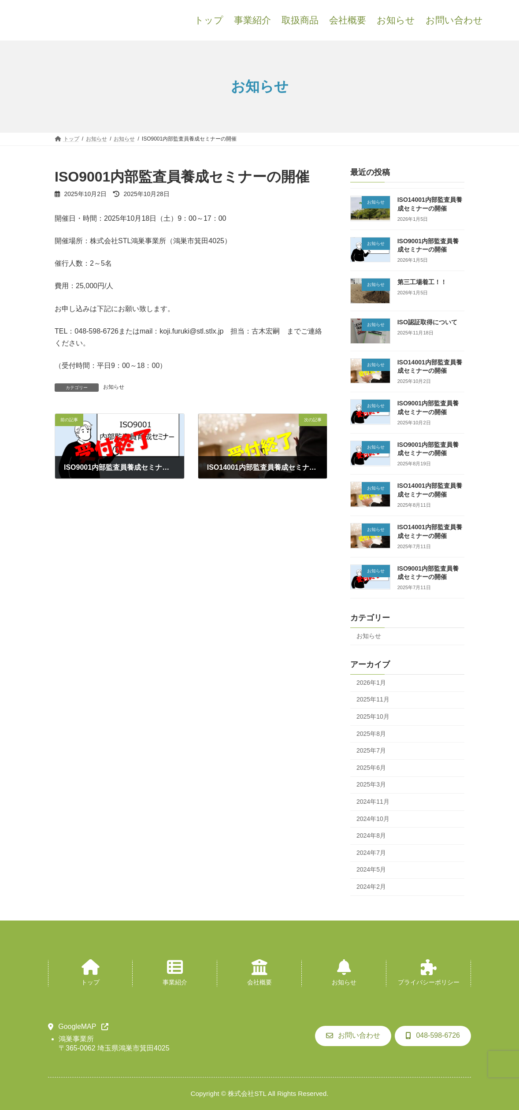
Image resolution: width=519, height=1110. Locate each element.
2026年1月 (371, 682)
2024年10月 (372, 818)
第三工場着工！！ (422, 282)
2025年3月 (371, 784)
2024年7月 (371, 852)
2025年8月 (371, 733)
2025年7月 (371, 750)
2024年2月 (371, 886)
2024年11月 (372, 801)
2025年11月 (372, 699)
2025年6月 (371, 767)
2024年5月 (371, 869)
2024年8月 (371, 835)
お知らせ (113, 387)
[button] (78, 1027)
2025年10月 (372, 716)
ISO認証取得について (427, 322)
